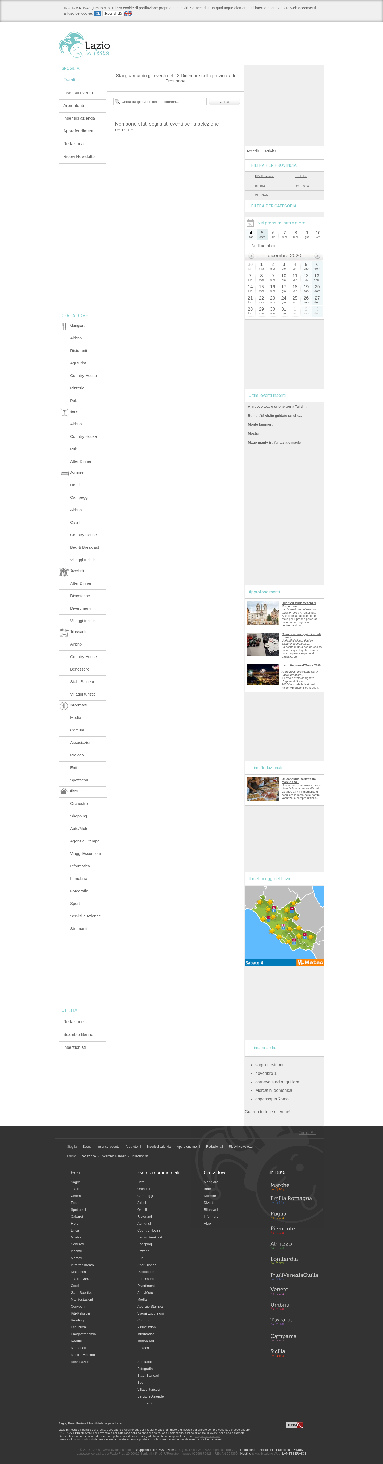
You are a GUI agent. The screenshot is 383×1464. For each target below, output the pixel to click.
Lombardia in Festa (294, 1262)
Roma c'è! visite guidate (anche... (275, 416)
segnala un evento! (207, 1436)
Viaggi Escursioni (85, 853)
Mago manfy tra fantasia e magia (274, 442)
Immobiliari (80, 878)
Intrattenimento (82, 1265)
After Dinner (80, 461)
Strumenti (78, 928)
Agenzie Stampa (84, 841)
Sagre (75, 1182)
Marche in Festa (294, 1186)
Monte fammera (260, 424)
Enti (73, 767)
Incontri (76, 1251)
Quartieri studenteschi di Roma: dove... (299, 604)
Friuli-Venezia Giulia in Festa (294, 1277)
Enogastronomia (83, 1334)
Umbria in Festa (294, 1307)
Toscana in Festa (294, 1322)
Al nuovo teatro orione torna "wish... (277, 407)
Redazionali (74, 144)
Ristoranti (78, 350)
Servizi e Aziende (85, 916)
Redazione (73, 1022)
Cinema (77, 1196)
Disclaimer (265, 1450)
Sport (75, 903)
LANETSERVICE (294, 1453)
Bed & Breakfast (84, 547)
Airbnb (76, 338)
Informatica (80, 866)
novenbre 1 (266, 1073)
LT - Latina (301, 176)
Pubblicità (283, 1450)
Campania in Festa (294, 1337)
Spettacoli (79, 780)
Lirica (75, 1230)
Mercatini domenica (273, 1090)
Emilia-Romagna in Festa (294, 1201)
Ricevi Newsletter (79, 156)
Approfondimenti (78, 131)
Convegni (78, 1306)
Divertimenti (80, 608)
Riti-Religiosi (80, 1313)
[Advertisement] (284, 98)
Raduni (76, 1341)
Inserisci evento (78, 92)
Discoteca (78, 1272)
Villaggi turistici (83, 560)
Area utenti (73, 105)
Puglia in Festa (294, 1216)
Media (75, 717)
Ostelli (75, 522)
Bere (207, 1189)
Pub (73, 400)
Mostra (253, 433)
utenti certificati (84, 1439)
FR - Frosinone (264, 176)
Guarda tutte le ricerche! (267, 1111)
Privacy (298, 1450)
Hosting (245, 1453)
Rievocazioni (80, 1362)
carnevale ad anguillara (277, 1082)
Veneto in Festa (294, 1292)
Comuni (77, 730)
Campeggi (79, 497)
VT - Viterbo (262, 195)
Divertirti (210, 1203)
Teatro (75, 1189)
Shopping (78, 816)
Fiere (75, 1223)
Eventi (69, 80)
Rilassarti (211, 1210)
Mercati (76, 1258)
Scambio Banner (79, 1034)
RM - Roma (302, 185)
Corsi (75, 1286)
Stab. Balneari (82, 681)
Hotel (75, 485)
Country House (83, 375)
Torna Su (307, 1132)
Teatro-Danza (81, 1279)
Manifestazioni (82, 1299)
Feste (75, 1203)
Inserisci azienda (79, 118)
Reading (77, 1320)
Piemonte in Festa (294, 1231)
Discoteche (80, 595)
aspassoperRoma (272, 1099)
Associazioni (81, 742)
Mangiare (211, 1182)
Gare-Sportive (81, 1293)
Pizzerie (77, 388)
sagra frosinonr (269, 1065)
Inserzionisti (74, 1047)
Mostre (76, 1237)
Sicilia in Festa (294, 1352)
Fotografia (79, 891)
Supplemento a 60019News (155, 1450)
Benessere (79, 669)
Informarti (211, 1216)
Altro (207, 1223)
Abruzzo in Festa (294, 1246)
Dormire (210, 1196)
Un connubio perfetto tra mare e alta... (299, 780)
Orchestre (79, 803)
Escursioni (79, 1327)
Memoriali (78, 1348)
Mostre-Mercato (83, 1355)
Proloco (77, 755)
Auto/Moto (79, 828)
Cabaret (77, 1216)
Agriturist (78, 363)
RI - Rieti (260, 185)
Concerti (77, 1244)
